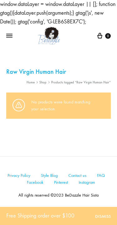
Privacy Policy (18, 175)
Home (31, 82)
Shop (42, 82)
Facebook (35, 182)
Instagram (87, 182)
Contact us (77, 175)
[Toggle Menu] (9, 35)
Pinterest (61, 182)
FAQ (101, 175)
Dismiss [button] (103, 216)
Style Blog (49, 175)
